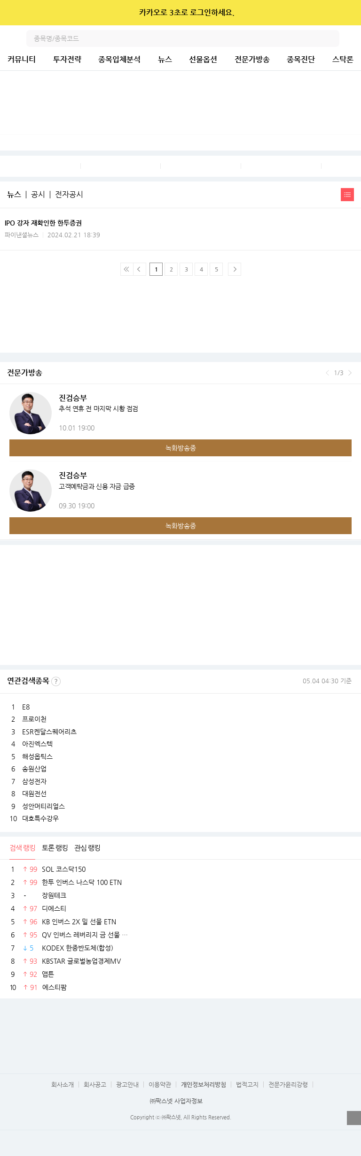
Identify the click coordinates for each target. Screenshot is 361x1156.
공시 (38, 194)
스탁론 (342, 59)
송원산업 (34, 768)
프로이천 (34, 719)
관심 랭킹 (87, 848)
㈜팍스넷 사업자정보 (176, 1101)
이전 (327, 373)
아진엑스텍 (37, 744)
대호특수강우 (40, 818)
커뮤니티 (22, 59)
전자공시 (69, 194)
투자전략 (67, 59)
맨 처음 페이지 (126, 269)
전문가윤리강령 (288, 1084)
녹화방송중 (180, 448)
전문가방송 (252, 59)
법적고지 (247, 1084)
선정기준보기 (56, 681)
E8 (26, 706)
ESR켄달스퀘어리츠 (49, 731)
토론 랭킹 (55, 848)
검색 (330, 38)
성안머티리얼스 (43, 806)
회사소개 (62, 1084)
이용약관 (160, 1084)
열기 (354, 1118)
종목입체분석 (119, 59)
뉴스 (165, 59)
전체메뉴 (352, 38)
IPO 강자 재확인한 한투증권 (43, 223)
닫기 (348, 12)
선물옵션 (203, 59)
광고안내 (127, 1084)
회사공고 (95, 1084)
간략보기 (347, 194)
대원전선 (34, 793)
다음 (350, 373)
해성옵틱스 (37, 756)
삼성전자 (34, 781)
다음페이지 (234, 269)
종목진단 (301, 59)
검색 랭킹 (22, 848)
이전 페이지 (139, 269)
